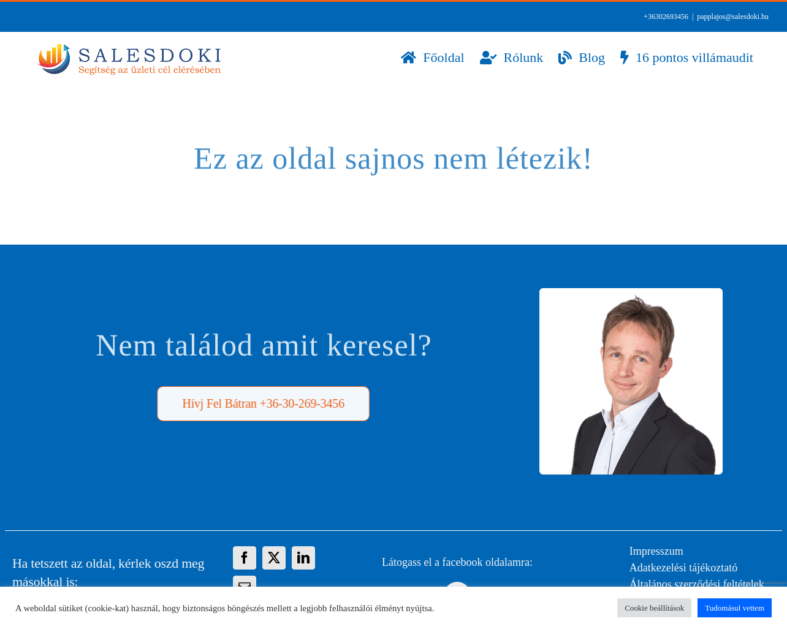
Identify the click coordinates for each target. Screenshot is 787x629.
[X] (274, 558)
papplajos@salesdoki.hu (733, 16)
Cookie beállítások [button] (654, 607)
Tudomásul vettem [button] (734, 607)
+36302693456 (666, 16)
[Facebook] (244, 558)
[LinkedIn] (303, 558)
